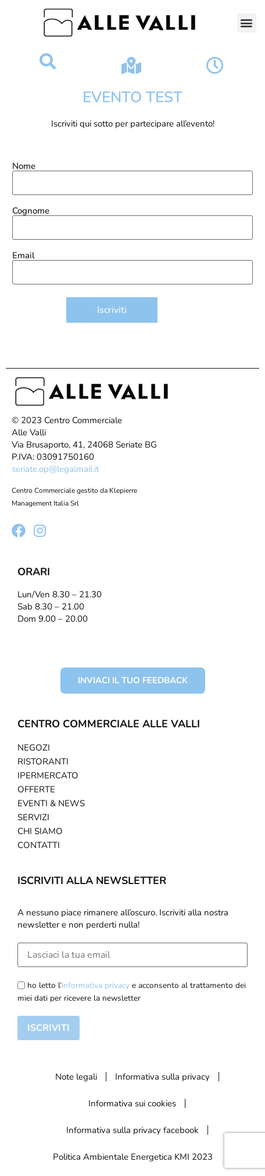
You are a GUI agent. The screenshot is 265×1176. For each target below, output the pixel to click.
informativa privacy (96, 985)
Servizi (33, 817)
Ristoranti (43, 761)
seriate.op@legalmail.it (55, 469)
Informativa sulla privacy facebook (132, 1130)
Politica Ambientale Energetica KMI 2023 (133, 1157)
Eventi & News (51, 803)
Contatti (38, 845)
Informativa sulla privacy (162, 1077)
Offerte (36, 789)
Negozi (33, 747)
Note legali (76, 1077)
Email (132, 264)
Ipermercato (47, 775)
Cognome (132, 220)
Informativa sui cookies (132, 1103)
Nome (132, 175)
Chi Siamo (40, 831)
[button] (246, 23)
